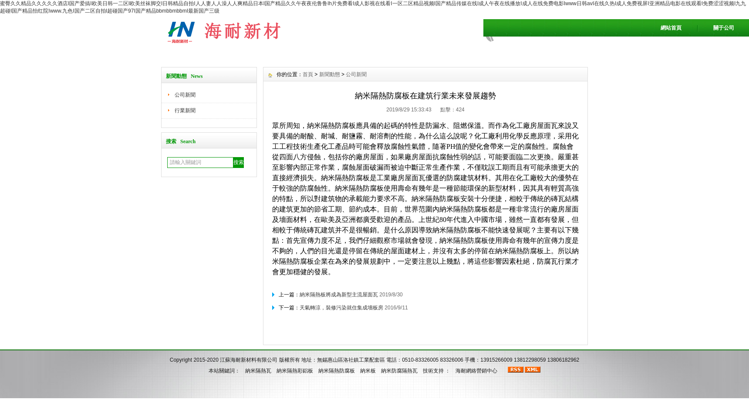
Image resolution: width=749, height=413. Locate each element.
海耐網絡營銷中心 (476, 371)
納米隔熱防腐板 (336, 371)
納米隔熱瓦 (258, 371)
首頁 (308, 74)
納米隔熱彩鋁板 (295, 371)
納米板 (368, 371)
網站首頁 (671, 28)
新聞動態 (329, 74)
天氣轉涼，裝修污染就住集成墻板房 (341, 308)
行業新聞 (185, 110)
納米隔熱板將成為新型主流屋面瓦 (339, 295)
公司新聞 (185, 95)
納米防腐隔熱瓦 (399, 371)
